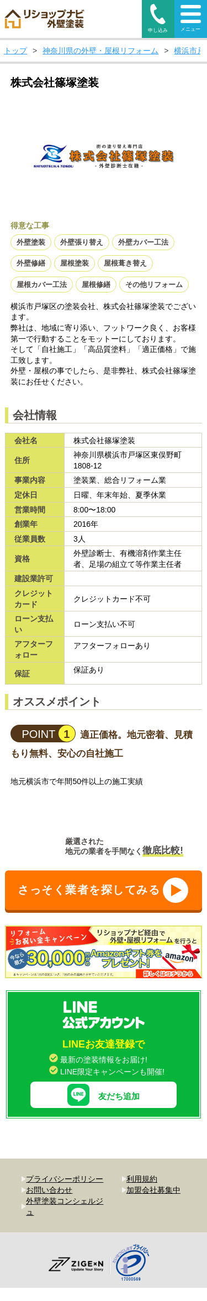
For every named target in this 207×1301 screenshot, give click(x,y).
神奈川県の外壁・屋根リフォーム (100, 50)
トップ (15, 50)
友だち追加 (103, 1072)
